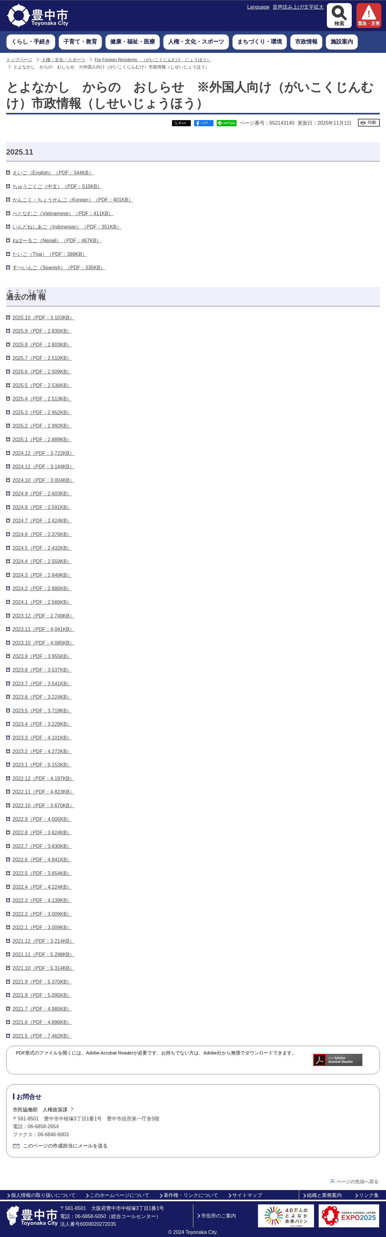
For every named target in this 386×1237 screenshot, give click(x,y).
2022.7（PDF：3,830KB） (42, 846)
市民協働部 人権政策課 (40, 1109)
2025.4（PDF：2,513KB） (42, 398)
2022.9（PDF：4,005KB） (42, 819)
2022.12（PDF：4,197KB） (43, 778)
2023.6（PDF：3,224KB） (42, 697)
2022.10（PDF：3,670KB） (43, 805)
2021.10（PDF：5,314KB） (43, 968)
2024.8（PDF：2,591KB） (42, 507)
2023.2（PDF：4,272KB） (42, 751)
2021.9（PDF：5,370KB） (42, 982)
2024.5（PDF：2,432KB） (42, 548)
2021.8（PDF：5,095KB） (42, 995)
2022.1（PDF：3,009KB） (42, 927)
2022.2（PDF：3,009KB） (42, 914)
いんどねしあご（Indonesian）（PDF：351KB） (66, 226)
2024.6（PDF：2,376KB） (42, 534)
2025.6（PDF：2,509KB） (42, 371)
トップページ (19, 60)
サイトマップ (247, 1195)
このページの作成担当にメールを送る (65, 1145)
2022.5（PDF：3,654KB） (42, 873)
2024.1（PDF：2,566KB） (42, 602)
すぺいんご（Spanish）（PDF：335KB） (58, 267)
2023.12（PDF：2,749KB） (43, 615)
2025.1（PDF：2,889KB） (42, 439)
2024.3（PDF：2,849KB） (42, 575)
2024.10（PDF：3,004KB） (43, 480)
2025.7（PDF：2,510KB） (42, 358)
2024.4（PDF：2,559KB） (42, 561)
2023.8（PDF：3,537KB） (42, 670)
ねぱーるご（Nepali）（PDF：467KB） (56, 240)
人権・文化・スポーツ (63, 60)
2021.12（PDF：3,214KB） (43, 941)
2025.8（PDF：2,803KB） (42, 344)
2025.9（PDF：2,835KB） (42, 331)
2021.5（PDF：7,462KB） (42, 1036)
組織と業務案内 (324, 1195)
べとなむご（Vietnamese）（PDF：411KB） (62, 213)
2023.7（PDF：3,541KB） (42, 683)
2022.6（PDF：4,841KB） (42, 859)
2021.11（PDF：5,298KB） (43, 954)
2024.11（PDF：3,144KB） (43, 466)
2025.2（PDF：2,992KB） (42, 426)
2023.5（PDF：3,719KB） (42, 710)
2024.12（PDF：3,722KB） (43, 453)
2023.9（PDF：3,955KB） (42, 656)
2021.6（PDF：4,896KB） (42, 1022)
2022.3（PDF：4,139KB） (42, 900)
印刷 (372, 122)
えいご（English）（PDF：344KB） (53, 172)
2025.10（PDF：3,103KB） (43, 317)
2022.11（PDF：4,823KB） (43, 792)
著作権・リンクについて (190, 1195)
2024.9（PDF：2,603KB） (42, 493)
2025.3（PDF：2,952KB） (42, 412)
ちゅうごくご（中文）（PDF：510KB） (57, 186)
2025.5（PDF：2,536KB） (42, 385)
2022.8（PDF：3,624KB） (42, 832)
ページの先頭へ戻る (358, 1181)
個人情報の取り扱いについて (43, 1195)
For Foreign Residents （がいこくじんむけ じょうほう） (153, 60)
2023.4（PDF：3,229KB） (42, 724)
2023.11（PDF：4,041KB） (43, 629)
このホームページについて (119, 1195)
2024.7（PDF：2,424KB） (42, 520)
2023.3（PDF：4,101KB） (42, 737)
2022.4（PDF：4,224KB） (42, 887)
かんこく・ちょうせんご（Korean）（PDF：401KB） (72, 199)
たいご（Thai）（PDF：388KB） (49, 254)
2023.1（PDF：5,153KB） (42, 764)
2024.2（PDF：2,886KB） (42, 588)
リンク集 (369, 1195)
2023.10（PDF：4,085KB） (43, 643)
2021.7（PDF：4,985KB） (42, 1009)
